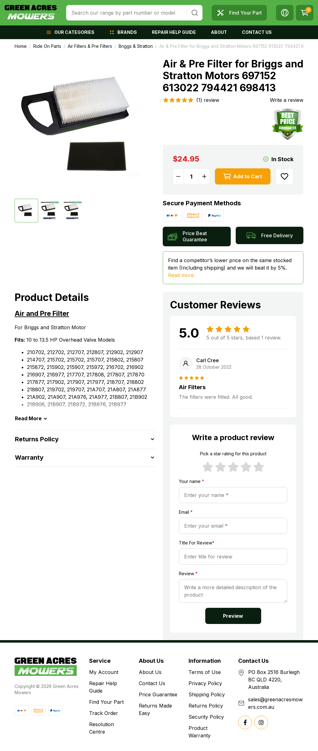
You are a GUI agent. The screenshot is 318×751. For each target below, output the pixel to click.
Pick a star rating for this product (233, 453)
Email (186, 512)
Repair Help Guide (103, 687)
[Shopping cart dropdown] (304, 12)
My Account (103, 672)
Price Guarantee (158, 694)
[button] (284, 12)
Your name (191, 481)
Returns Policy (206, 706)
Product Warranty (200, 732)
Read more (181, 275)
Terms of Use (205, 672)
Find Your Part (106, 702)
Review (188, 573)
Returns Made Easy (155, 709)
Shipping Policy (207, 694)
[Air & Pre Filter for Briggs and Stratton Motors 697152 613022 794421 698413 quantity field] (191, 176)
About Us (150, 672)
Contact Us (152, 683)
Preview (233, 616)
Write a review (286, 100)
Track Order (103, 713)
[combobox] (126, 12)
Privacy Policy (205, 683)
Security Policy (206, 717)
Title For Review (196, 542)
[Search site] (194, 12)
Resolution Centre (101, 728)
